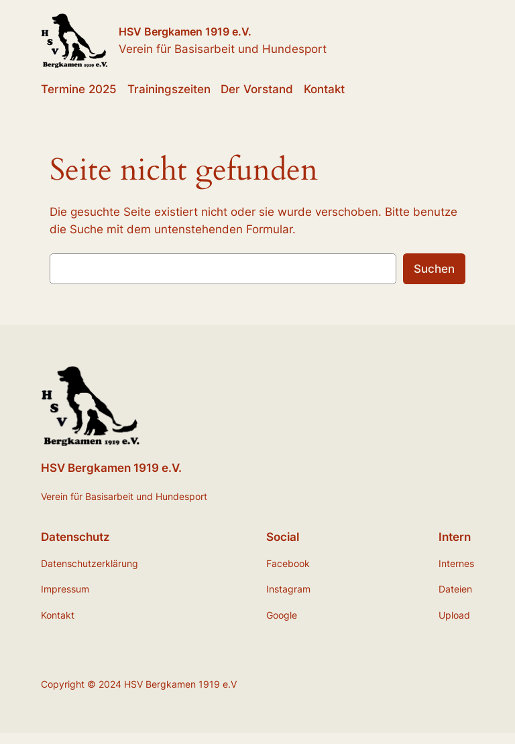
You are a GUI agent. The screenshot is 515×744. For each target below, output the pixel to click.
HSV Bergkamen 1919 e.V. (185, 31)
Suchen (434, 268)
